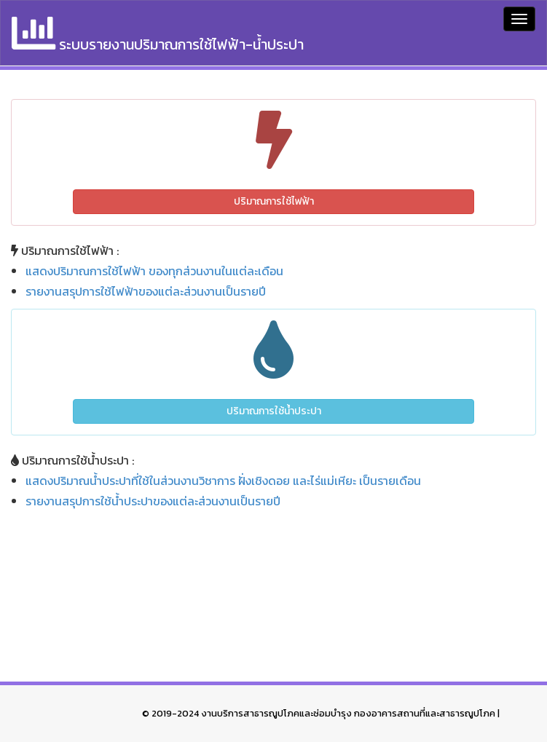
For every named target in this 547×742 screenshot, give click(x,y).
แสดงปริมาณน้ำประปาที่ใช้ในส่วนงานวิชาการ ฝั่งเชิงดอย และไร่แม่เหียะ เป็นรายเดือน (223, 480)
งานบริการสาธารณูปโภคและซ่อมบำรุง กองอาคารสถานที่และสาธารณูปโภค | (350, 713)
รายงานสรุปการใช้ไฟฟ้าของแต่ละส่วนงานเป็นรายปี (145, 291)
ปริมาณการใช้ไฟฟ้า (274, 201)
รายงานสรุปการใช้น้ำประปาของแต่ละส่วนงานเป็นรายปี (152, 501)
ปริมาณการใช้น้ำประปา (274, 411)
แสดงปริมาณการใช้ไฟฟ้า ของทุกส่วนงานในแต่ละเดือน (154, 271)
